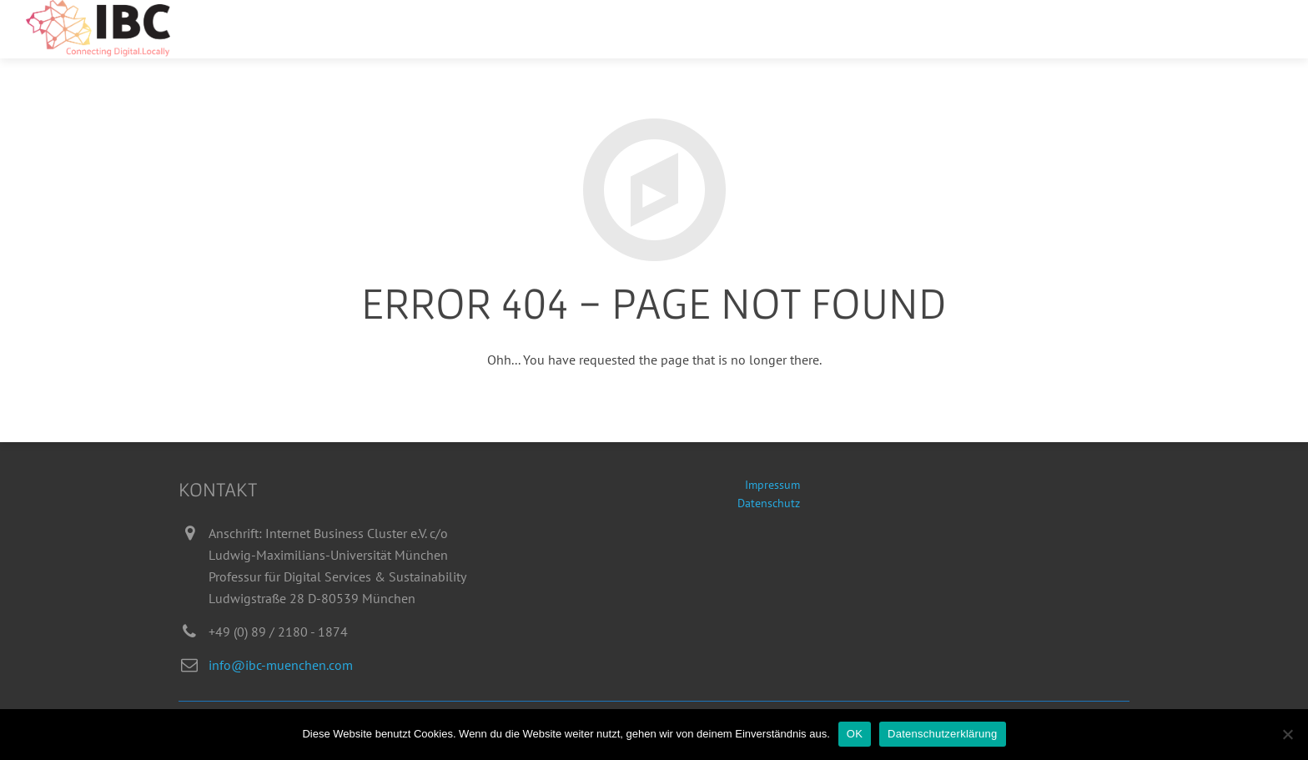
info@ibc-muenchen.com (281, 665)
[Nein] (1287, 734)
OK (855, 733)
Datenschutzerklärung (942, 733)
